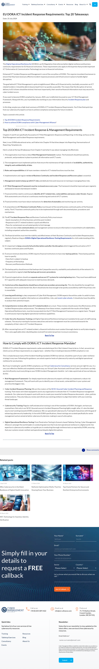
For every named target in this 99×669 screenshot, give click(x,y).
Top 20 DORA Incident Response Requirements (22, 120)
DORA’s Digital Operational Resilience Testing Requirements (48, 253)
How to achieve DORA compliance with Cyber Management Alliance (30, 122)
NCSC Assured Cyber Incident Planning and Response (72, 415)
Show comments (93, 486)
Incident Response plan (77, 99)
